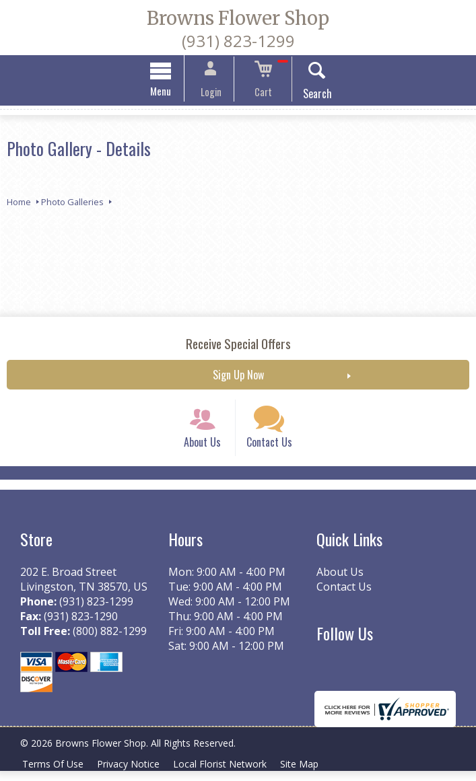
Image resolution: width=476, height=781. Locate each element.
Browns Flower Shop (238, 18)
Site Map (309, 774)
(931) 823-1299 (238, 41)
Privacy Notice (132, 774)
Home (19, 204)
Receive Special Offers (238, 345)
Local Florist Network (226, 774)
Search (308, 95)
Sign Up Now (238, 377)
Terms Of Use (54, 774)
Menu (169, 92)
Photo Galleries (72, 204)
